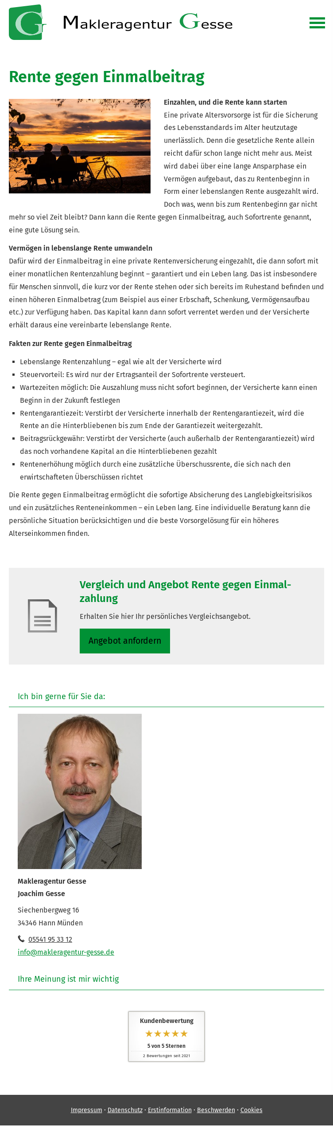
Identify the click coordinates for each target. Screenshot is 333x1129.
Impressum (86, 1112)
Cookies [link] (251, 1112)
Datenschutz (125, 1112)
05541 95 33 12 (50, 940)
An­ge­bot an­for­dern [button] (126, 641)
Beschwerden (216, 1112)
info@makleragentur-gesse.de (66, 953)
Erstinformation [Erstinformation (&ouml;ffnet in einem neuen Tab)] (170, 1112)
